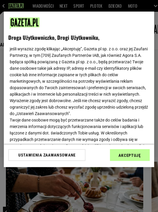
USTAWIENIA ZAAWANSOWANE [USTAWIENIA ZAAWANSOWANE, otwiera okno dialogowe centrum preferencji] (47, 155)
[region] (79, 89)
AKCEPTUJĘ (130, 155)
